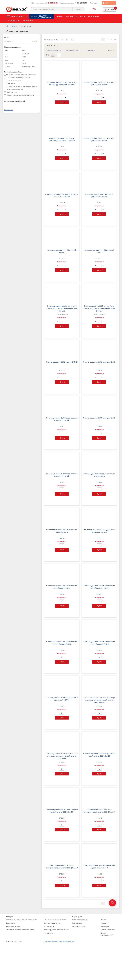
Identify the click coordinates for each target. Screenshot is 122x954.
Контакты (28, 21)
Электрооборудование (52, 923)
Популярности (72, 50)
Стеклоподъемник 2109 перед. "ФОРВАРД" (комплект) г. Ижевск (61, 139)
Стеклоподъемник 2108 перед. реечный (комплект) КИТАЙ (99, 531)
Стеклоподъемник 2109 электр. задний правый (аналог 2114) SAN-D (62, 810)
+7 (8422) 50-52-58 (81, 3)
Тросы (34, 16)
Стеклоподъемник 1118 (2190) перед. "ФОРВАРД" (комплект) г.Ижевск (62, 83)
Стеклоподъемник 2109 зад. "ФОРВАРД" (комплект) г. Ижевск (99, 83)
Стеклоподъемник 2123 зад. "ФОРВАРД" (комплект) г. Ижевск (61, 195)
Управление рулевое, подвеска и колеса (20, 930)
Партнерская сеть (78, 926)
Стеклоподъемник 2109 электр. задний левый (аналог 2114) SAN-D (99, 755)
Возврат (103, 923)
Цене (110, 50)
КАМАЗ (7, 67)
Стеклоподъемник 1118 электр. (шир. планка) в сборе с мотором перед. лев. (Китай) (62, 308)
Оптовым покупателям (80, 920)
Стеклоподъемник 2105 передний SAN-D (99, 419)
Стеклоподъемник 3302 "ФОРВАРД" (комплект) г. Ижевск (99, 195)
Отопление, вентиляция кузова (55, 920)
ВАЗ (6, 50)
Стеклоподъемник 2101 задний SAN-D (61, 362)
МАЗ (23, 50)
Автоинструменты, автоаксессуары (56, 930)
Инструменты (48, 933)
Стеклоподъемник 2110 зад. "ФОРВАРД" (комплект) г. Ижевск (99, 139)
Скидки (59, 16)
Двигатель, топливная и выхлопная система (21, 920)
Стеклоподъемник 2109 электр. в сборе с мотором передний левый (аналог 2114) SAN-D (99, 700)
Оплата (103, 920)
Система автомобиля (13, 72)
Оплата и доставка (75, 16)
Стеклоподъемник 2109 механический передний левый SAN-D (61, 643)
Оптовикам (93, 16)
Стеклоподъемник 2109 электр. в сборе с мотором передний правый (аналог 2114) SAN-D (62, 756)
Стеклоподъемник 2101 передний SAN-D (99, 363)
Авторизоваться (62, 94)
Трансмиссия (10, 923)
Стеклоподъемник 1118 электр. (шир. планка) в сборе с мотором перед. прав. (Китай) (99, 308)
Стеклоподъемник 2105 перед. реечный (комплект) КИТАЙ (62, 419)
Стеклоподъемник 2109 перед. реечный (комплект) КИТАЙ (62, 699)
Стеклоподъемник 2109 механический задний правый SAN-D (99, 587)
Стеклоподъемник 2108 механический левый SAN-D (99, 475)
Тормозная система (13, 926)
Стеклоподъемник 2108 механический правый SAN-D (61, 531)
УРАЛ (24, 63)
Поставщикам (77, 923)
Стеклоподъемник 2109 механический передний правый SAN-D (99, 643)
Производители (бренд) (14, 101)
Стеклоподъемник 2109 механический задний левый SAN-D (61, 587)
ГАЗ (6, 54)
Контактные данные (108, 930)
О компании (14, 21)
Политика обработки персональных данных (59, 941)
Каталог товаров (19, 16)
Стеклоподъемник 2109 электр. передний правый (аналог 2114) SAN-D (62, 866)
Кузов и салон (49, 926)
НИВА (24, 57)
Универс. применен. (29, 67)
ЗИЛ (6, 60)
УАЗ (23, 60)
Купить (62, 102)
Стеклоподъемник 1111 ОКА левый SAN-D (61, 251)
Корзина (111, 9)
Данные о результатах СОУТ (107, 934)
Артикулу (91, 50)
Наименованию (52, 50)
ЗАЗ (6, 57)
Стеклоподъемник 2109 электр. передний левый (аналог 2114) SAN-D (99, 810)
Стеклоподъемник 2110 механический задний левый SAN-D (99, 866)
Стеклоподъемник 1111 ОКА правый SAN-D (99, 251)
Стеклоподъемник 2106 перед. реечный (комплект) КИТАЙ (62, 475)
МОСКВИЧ (25, 54)
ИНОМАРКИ (9, 63)
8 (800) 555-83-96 (52, 3)
